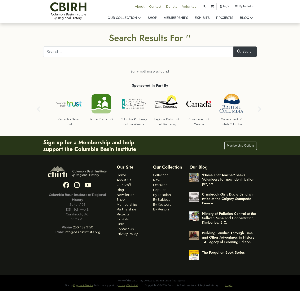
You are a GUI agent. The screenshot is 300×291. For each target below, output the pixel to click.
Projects (224, 18)
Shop (152, 18)
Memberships (176, 18)
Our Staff (124, 185)
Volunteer (190, 6)
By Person (161, 209)
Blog (244, 18)
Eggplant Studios (83, 285)
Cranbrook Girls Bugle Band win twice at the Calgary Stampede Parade (228, 199)
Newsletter (125, 195)
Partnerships (126, 209)
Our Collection (122, 18)
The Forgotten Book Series (223, 252)
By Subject (161, 199)
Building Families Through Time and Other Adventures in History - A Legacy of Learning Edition (228, 237)
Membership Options (240, 145)
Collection (161, 175)
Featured (160, 185)
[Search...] (138, 51)
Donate (172, 6)
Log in (228, 285)
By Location (162, 195)
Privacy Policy (127, 234)
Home (121, 175)
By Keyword (162, 204)
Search (245, 51)
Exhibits (202, 18)
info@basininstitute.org (82, 232)
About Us (124, 180)
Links (120, 224)
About (140, 6)
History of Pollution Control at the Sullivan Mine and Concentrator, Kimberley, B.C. (229, 218)
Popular (159, 190)
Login (224, 6)
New (156, 180)
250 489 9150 (83, 227)
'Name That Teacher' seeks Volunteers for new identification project (228, 179)
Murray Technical (128, 285)
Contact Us (125, 229)
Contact (155, 6)
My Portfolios (244, 6)
